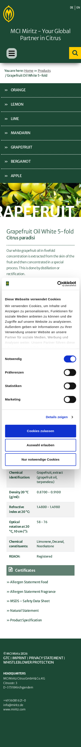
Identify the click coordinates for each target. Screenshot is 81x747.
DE (71, 7)
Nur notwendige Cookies (41, 459)
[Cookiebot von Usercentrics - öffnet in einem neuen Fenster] (57, 284)
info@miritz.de (13, 705)
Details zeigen (57, 417)
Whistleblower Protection (28, 662)
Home (28, 71)
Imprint (19, 658)
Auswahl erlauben (40, 445)
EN (78, 7)
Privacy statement (46, 658)
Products (44, 71)
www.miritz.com (14, 709)
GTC (6, 658)
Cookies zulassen (40, 431)
